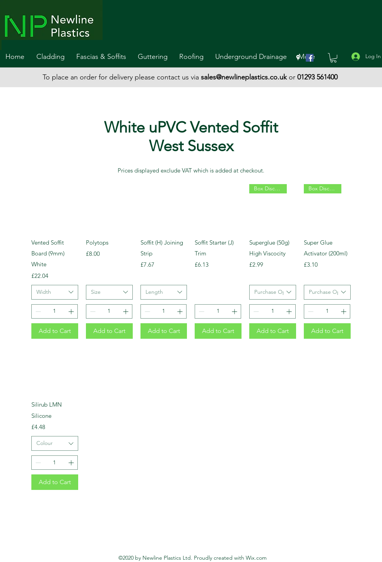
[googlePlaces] (298, 58)
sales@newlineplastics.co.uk (244, 77)
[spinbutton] (54, 311)
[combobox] (54, 292)
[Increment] (72, 311)
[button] (52, 57)
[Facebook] (309, 58)
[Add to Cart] (54, 331)
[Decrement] (37, 311)
